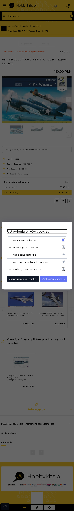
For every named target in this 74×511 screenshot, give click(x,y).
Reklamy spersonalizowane (27, 269)
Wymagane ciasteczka (24, 240)
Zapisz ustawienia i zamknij (23, 279)
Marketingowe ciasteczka (26, 247)
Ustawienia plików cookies (28, 231)
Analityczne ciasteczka (24, 254)
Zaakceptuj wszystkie (53, 279)
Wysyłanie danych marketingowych (31, 262)
